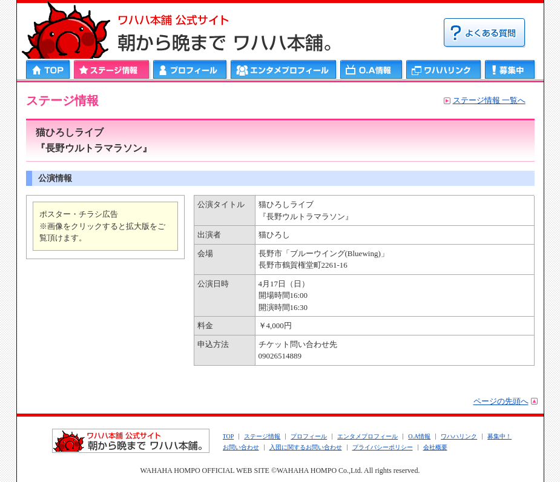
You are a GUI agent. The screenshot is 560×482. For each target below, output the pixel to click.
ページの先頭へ (501, 401)
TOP (228, 436)
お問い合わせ (241, 447)
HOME (48, 69)
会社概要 (435, 447)
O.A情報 (419, 436)
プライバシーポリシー (382, 447)
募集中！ (499, 436)
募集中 (510, 69)
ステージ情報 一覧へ (489, 100)
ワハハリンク (443, 69)
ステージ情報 (111, 69)
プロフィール (190, 69)
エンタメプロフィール (283, 69)
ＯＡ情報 (371, 69)
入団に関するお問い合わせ (305, 447)
